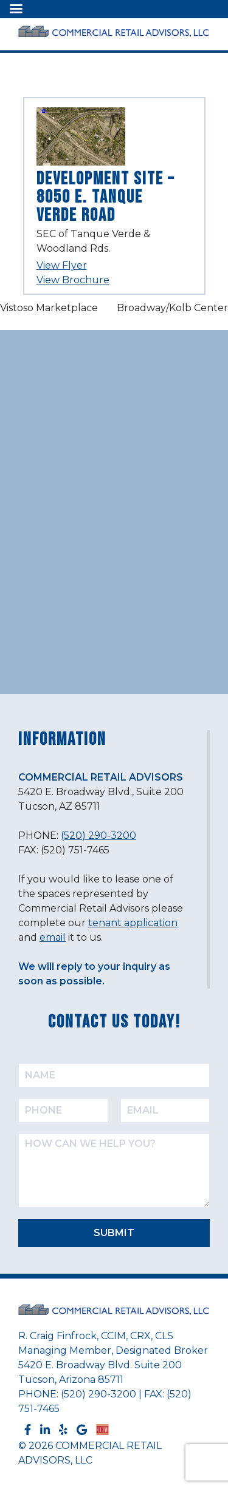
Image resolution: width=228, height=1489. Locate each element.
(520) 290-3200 (98, 835)
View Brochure (72, 280)
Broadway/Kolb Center (172, 308)
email (53, 937)
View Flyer (61, 265)
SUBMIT (114, 1233)
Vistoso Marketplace (49, 308)
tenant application (133, 923)
